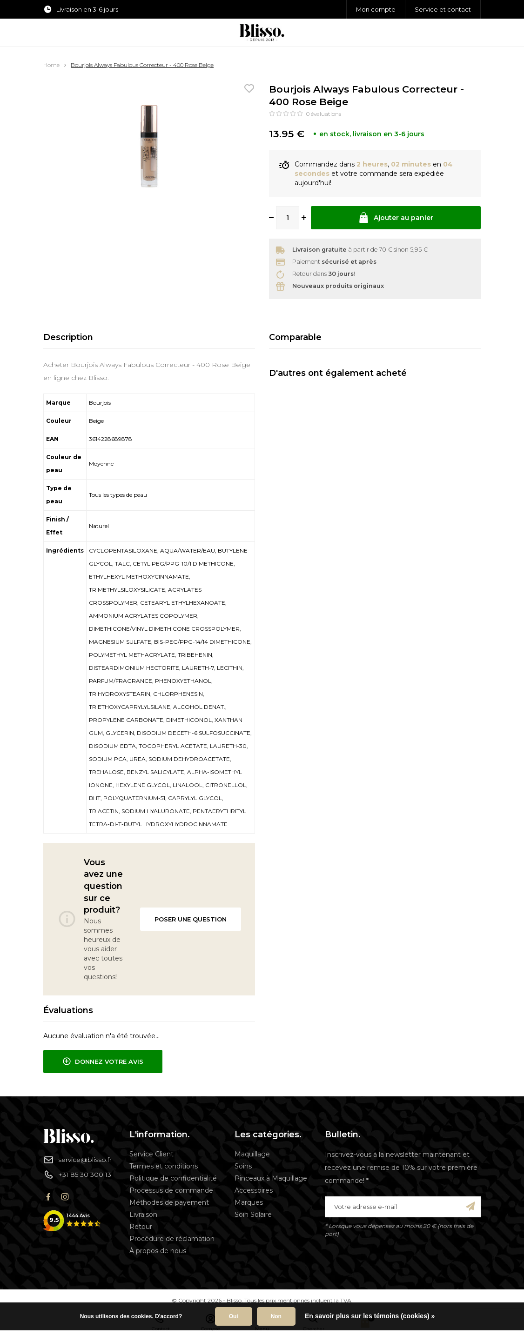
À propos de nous (157, 1251)
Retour (140, 1226)
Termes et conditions (163, 1166)
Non (276, 1316)
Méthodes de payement (169, 1202)
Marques (249, 1202)
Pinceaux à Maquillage (271, 1178)
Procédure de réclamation (172, 1239)
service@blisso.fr (77, 1160)
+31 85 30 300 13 (77, 1174)
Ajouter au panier (395, 217)
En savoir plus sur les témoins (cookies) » (370, 1316)
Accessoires (254, 1190)
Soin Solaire (253, 1214)
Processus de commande (171, 1190)
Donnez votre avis (102, 1061)
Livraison (143, 1214)
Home (51, 64)
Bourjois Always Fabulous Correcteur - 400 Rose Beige (142, 64)
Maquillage (252, 1154)
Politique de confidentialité (173, 1178)
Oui (233, 1316)
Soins (243, 1166)
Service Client (151, 1154)
